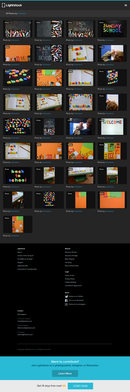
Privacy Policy (70, 279)
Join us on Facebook (76, 300)
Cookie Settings (70, 282)
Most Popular (69, 259)
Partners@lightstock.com (26, 328)
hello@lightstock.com (25, 334)
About (20, 252)
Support (20, 262)
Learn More (65, 373)
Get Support (22, 314)
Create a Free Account (25, 255)
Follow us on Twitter (76, 296)
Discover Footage (71, 255)
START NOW (80, 386)
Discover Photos (71, 252)
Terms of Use (69, 275)
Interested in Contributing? (27, 269)
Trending (68, 262)
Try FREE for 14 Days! (25, 259)
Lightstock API (23, 266)
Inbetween (22, 13)
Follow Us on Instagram (77, 304)
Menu (126, 5)
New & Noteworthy (72, 266)
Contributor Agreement (73, 285)
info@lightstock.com (25, 321)
